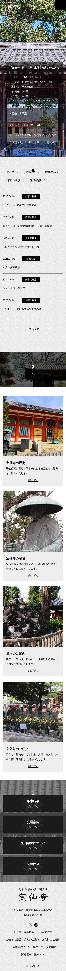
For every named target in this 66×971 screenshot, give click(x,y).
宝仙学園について (20, 947)
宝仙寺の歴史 (44, 932)
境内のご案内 (32, 939)
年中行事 (38, 947)
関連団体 (26, 954)
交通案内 (51, 947)
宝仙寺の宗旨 (13, 939)
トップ (17, 932)
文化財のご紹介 (51, 939)
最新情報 (29, 932)
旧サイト (39, 954)
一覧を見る (33, 329)
